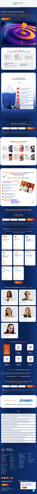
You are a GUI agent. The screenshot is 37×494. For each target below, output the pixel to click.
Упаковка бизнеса (22, 460)
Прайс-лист (30, 456)
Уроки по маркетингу (13, 466)
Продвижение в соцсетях (21, 464)
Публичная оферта (31, 458)
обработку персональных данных (18, 131)
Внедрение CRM (3, 473)
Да (13, 4)
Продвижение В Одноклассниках (3, 459)
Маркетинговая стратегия (3, 468)
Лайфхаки (11, 459)
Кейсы (20, 453)
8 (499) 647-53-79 (6, 481)
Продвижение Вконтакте (3, 457)
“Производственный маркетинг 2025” (16, 202)
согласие (7, 132)
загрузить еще (18, 282)
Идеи (11, 456)
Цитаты (11, 467)
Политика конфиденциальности (6, 489)
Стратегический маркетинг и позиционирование (22, 456)
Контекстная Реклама (4, 464)
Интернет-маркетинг (22, 457)
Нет (16, 4)
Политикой (32, 131)
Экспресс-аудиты (13, 468)
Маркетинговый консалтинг (3, 472)
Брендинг (2, 466)
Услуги (2, 453)
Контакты (29, 453)
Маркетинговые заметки (12, 461)
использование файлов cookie (26, 484)
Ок (24, 487)
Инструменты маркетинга (12, 458)
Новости (11, 462)
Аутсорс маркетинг (4, 465)
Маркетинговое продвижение (21, 462)
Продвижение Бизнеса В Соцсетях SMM (4, 455)
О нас (29, 457)
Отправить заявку (31, 128)
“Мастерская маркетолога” (14, 200)
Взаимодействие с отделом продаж (4, 470)
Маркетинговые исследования (21, 467)
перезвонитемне (5, 485)
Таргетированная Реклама (3, 462)
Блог (11, 453)
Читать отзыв (5, 248)
